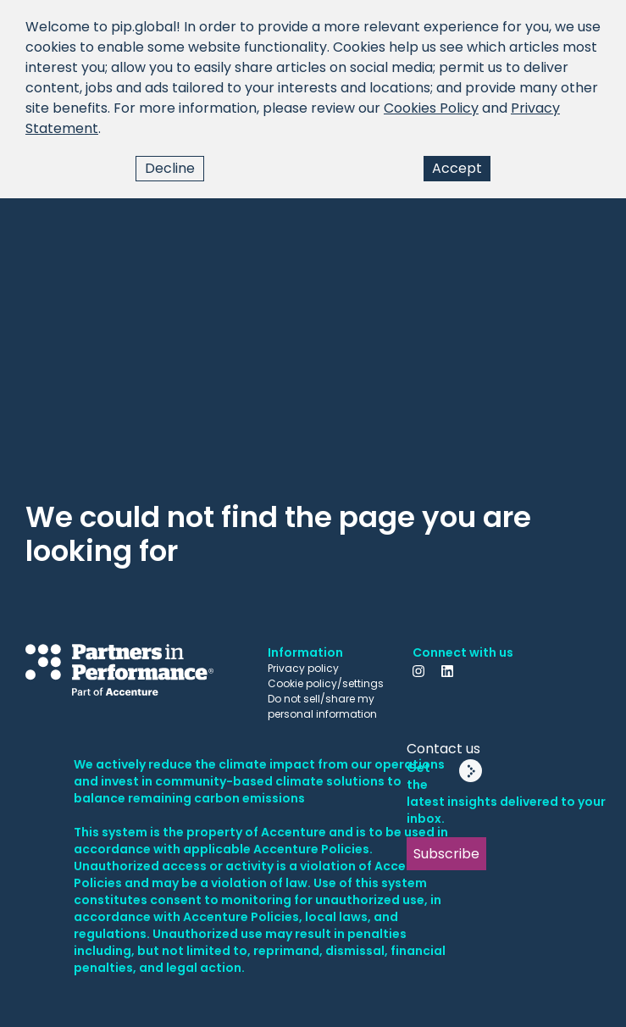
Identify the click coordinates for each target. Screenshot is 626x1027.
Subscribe (446, 853)
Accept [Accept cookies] (457, 168)
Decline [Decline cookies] (170, 168)
